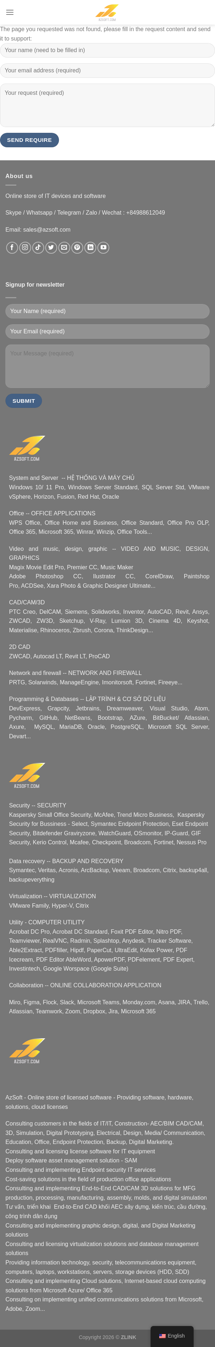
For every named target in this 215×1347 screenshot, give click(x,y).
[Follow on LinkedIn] (90, 248)
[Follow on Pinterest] (77, 248)
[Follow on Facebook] (12, 248)
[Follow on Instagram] (25, 248)
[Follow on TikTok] (38, 248)
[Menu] (9, 12)
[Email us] (64, 248)
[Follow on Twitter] (51, 248)
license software (90, 1151)
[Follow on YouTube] (103, 248)
